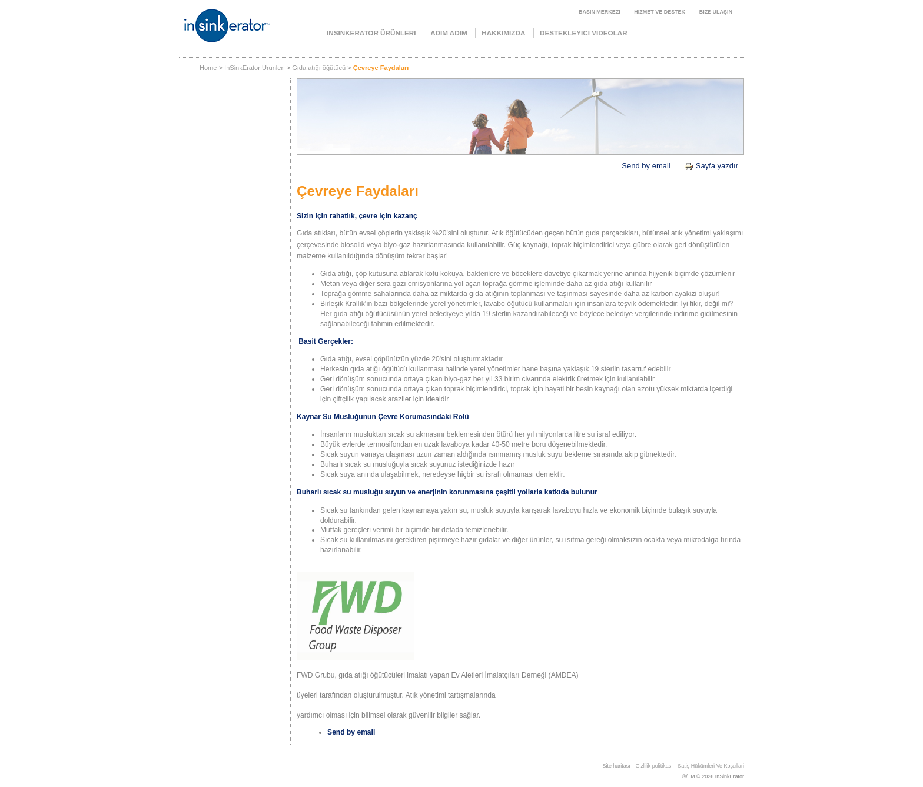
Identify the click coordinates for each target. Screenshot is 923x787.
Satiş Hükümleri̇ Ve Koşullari (711, 766)
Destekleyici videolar (583, 32)
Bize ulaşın (715, 12)
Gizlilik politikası (653, 766)
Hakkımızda (503, 32)
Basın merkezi (599, 12)
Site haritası (616, 766)
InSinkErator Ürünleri (371, 32)
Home (208, 67)
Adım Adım (448, 32)
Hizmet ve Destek (659, 12)
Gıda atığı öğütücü (319, 67)
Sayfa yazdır (711, 165)
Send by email (646, 165)
